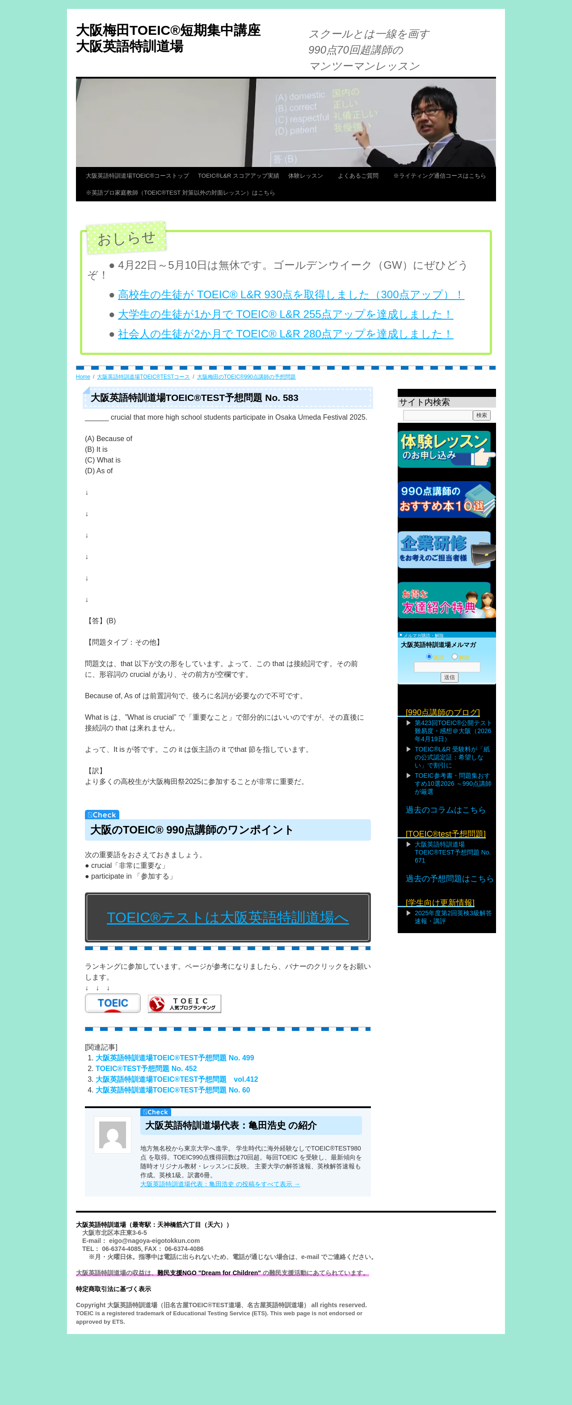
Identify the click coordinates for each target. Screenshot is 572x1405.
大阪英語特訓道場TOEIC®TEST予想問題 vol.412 (177, 1079)
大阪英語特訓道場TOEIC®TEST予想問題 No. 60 (173, 1090)
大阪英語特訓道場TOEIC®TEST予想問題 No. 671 (453, 852)
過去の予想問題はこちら (450, 878)
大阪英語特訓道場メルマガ (438, 644)
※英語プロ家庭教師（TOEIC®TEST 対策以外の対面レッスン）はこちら (180, 192)
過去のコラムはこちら (446, 809)
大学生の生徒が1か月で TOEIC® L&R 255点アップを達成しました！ (286, 314)
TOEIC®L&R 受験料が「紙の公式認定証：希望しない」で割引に (452, 757)
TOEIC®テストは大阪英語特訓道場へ (228, 917)
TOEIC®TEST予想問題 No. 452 (146, 1068)
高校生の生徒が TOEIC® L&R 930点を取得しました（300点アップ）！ (291, 294)
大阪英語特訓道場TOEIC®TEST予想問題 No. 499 (175, 1058)
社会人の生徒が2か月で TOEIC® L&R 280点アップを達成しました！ (286, 334)
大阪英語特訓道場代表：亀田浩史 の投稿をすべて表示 (220, 1184)
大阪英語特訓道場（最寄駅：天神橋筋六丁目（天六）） (154, 1224)
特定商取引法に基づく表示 (113, 1288)
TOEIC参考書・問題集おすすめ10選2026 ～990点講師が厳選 (453, 783)
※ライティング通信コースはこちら (439, 175)
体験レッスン (308, 175)
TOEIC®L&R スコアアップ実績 (238, 175)
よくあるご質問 (361, 175)
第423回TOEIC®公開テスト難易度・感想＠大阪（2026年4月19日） (453, 730)
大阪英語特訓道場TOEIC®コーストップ (137, 175)
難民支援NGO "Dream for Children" (209, 1272)
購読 (435, 658)
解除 (461, 658)
